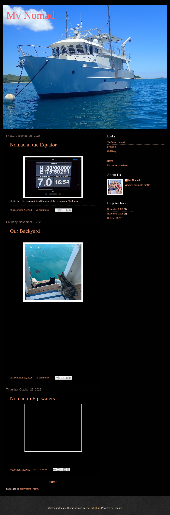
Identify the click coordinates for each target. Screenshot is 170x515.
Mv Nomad (134, 180)
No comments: (43, 210)
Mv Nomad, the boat (117, 165)
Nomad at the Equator (33, 145)
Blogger (118, 508)
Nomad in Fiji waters (32, 398)
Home (53, 482)
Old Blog (111, 151)
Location (111, 146)
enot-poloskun (93, 508)
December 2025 (115, 209)
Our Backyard (25, 231)
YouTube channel (116, 142)
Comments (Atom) (29, 489)
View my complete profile (137, 185)
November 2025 (115, 213)
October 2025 (114, 218)
